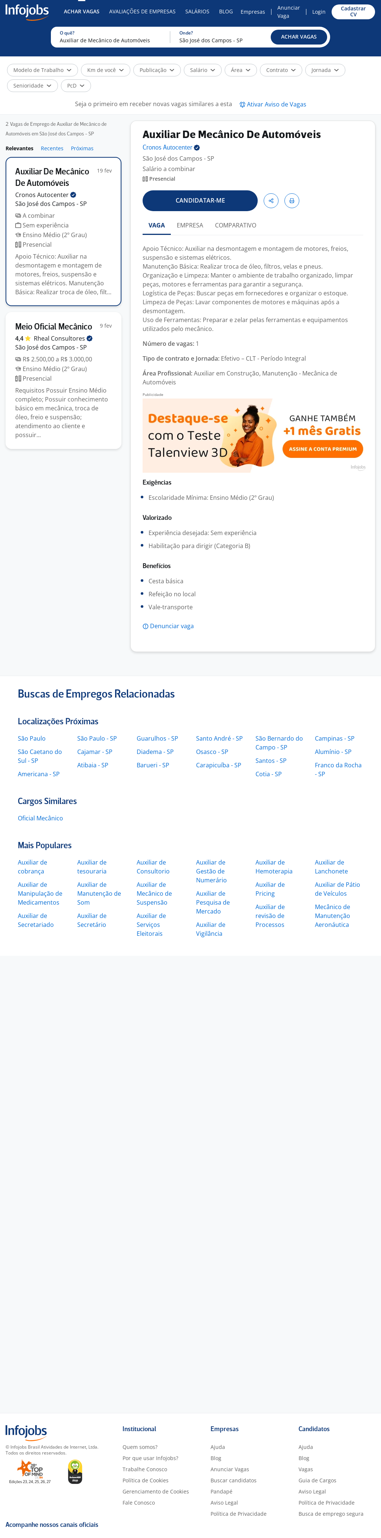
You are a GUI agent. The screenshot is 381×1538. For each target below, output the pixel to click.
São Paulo (32, 738)
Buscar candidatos (234, 1480)
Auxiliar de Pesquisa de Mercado (213, 902)
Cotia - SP (268, 774)
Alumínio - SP (333, 752)
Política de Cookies (146, 1480)
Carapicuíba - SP (218, 765)
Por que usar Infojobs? (150, 1458)
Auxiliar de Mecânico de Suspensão (154, 893)
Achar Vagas (82, 11)
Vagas (306, 1469)
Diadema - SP (155, 752)
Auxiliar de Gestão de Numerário (211, 871)
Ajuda (218, 1446)
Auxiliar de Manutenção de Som (99, 893)
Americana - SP (39, 774)
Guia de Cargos (317, 1480)
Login (319, 11)
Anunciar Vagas (230, 1469)
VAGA (157, 225)
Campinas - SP (335, 738)
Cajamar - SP (95, 752)
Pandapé (221, 1491)
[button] (299, 37)
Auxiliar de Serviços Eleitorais (151, 925)
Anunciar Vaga (288, 11)
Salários (197, 11)
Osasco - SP (212, 752)
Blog (226, 11)
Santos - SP (271, 761)
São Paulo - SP (97, 738)
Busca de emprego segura (331, 1513)
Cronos (45, 195)
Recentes (52, 148)
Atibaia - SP (92, 765)
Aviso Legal (224, 1502)
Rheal (63, 338)
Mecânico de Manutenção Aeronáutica (332, 916)
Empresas (253, 11)
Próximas (82, 148)
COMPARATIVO (235, 225)
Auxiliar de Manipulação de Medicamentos (40, 893)
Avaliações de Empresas (142, 11)
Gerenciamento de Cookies (156, 1491)
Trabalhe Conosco (145, 1469)
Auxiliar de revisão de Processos (270, 916)
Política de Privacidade (239, 1513)
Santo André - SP (219, 738)
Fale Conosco (139, 1502)
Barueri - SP (153, 765)
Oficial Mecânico (40, 818)
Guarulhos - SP (157, 738)
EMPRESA (190, 225)
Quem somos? (140, 1446)
